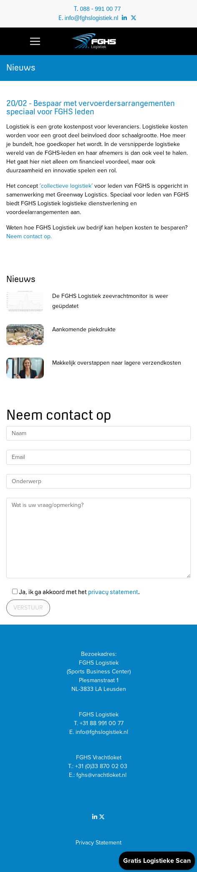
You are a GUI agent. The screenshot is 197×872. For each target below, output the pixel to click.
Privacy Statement (98, 842)
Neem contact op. (29, 236)
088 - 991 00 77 (100, 8)
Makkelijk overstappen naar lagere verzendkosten (116, 362)
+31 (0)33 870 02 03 (102, 766)
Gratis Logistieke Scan (157, 861)
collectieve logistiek (66, 185)
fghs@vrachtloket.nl (102, 775)
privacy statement (113, 591)
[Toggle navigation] (35, 41)
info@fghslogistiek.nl (92, 18)
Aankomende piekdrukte (84, 329)
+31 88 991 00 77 (102, 723)
